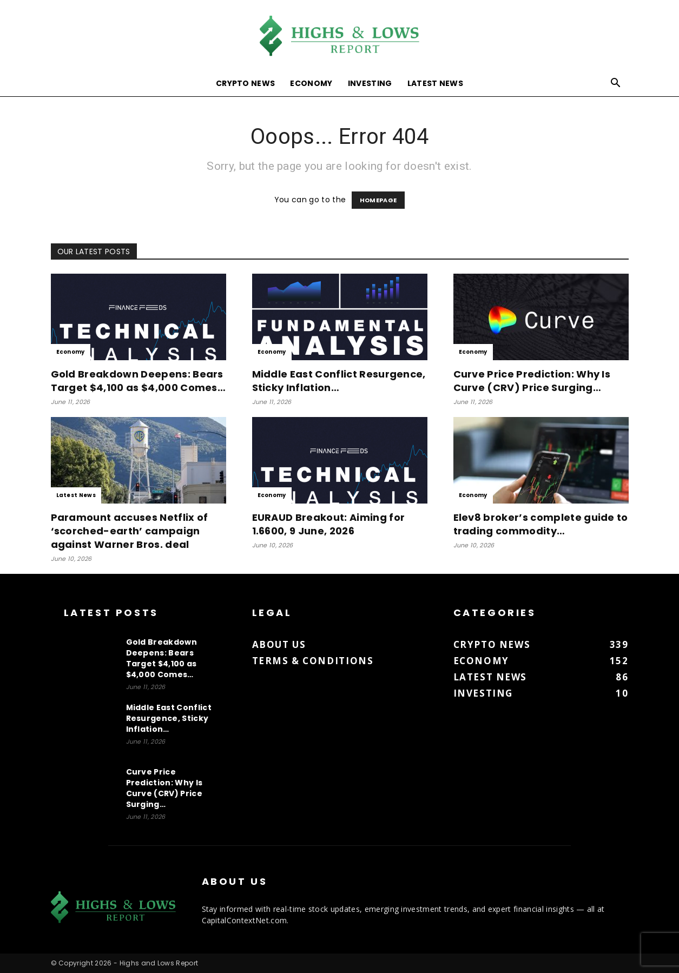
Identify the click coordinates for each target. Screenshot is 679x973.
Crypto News (245, 83)
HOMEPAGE (378, 200)
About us (279, 644)
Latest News (435, 83)
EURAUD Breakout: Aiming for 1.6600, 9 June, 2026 (328, 524)
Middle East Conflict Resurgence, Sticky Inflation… (339, 380)
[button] (616, 84)
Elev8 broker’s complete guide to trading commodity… (540, 524)
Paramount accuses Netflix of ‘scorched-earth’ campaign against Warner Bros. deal (129, 531)
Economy (311, 83)
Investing (370, 83)
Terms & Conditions (313, 660)
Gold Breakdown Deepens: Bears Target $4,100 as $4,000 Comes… (138, 380)
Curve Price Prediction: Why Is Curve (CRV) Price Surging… (532, 380)
